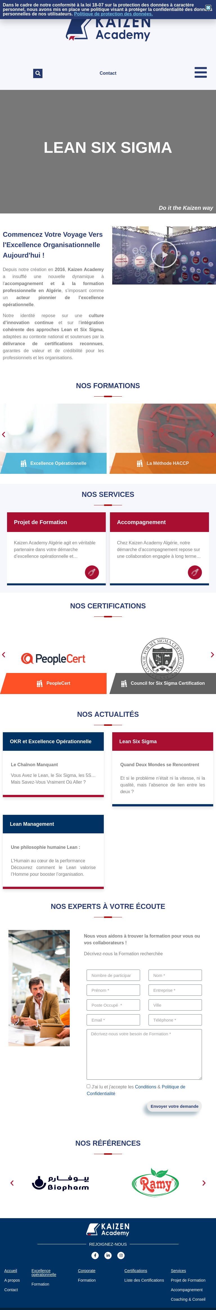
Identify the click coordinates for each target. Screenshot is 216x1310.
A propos (12, 1280)
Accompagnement (141, 522)
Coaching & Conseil (188, 1299)
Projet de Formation (40, 522)
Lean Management (32, 824)
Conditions (145, 1087)
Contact (108, 73)
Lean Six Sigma (138, 742)
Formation (40, 1284)
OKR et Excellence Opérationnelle (50, 742)
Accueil (10, 1271)
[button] (37, 73)
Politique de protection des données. (113, 14)
